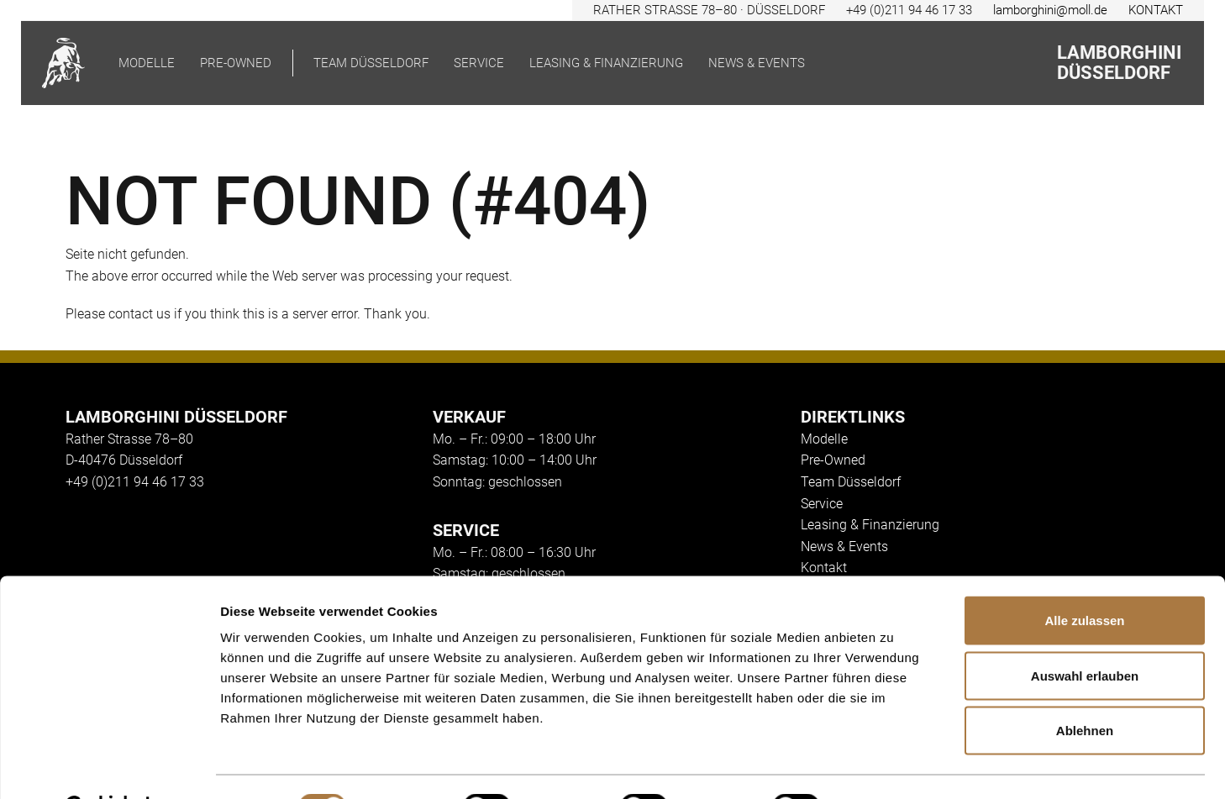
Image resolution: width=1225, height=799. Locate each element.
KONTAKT (1155, 10)
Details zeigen (893, 766)
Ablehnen (1084, 688)
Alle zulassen (1084, 578)
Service (479, 63)
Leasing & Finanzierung (606, 63)
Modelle (146, 63)
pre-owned (235, 63)
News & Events (756, 63)
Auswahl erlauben (1084, 634)
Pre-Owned (833, 460)
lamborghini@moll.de (1050, 10)
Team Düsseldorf (370, 63)
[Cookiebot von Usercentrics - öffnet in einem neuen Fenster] (108, 766)
